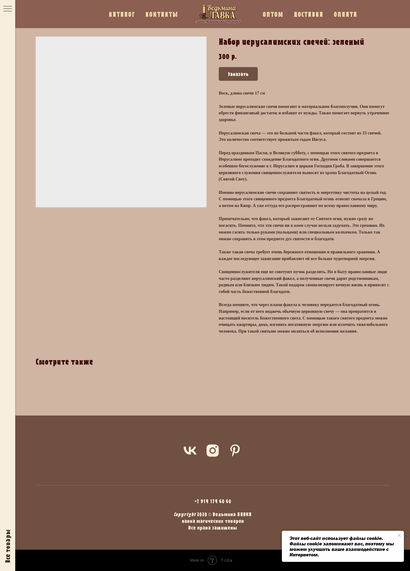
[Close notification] (399, 535)
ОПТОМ (273, 14)
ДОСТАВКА (308, 14)
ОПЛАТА (345, 14)
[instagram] (212, 450)
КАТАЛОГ (122, 14)
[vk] (190, 450)
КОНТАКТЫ (161, 14)
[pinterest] (235, 450)
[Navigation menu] (7, 9)
